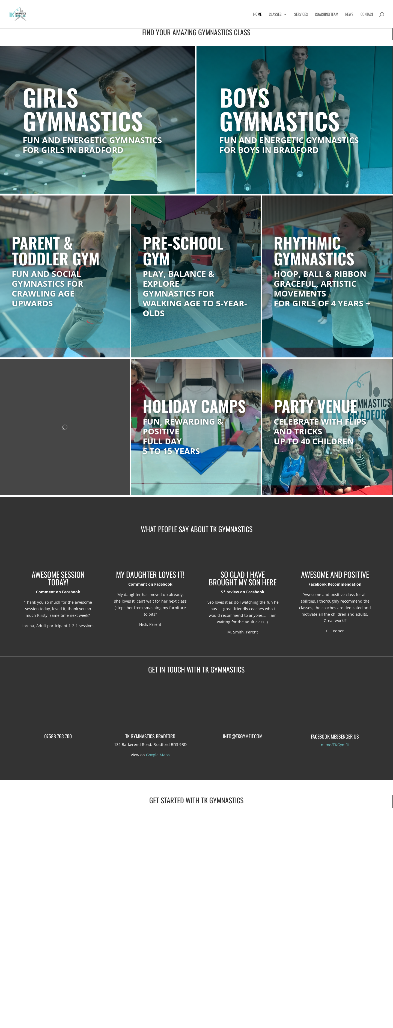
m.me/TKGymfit (335, 744)
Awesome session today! (58, 578)
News (349, 14)
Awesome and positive (335, 574)
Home (257, 14)
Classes (275, 14)
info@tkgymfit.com (243, 736)
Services (301, 14)
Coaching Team (326, 14)
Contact (367, 14)
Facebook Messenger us (335, 736)
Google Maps (158, 754)
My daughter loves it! (150, 574)
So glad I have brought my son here (242, 578)
